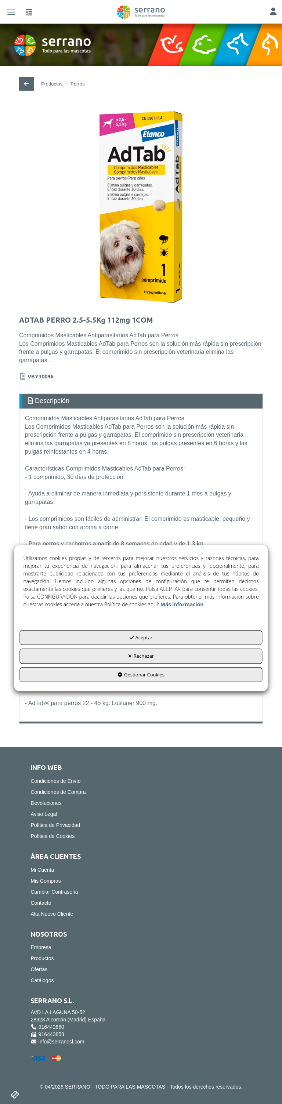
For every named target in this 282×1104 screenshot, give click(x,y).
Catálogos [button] (42, 980)
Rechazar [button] (141, 656)
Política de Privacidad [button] (55, 825)
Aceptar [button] (141, 637)
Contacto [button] (40, 903)
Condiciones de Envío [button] (55, 781)
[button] (141, 12)
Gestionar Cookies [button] (141, 674)
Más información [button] (182, 604)
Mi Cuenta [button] (42, 870)
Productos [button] (42, 958)
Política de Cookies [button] (52, 836)
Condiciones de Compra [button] (58, 792)
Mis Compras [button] (45, 881)
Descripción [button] (48, 400)
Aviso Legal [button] (43, 814)
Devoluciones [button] (45, 803)
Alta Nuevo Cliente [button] (51, 914)
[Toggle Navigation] (273, 12)
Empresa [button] (40, 947)
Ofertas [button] (38, 969)
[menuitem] (140, 781)
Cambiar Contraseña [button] (54, 892)
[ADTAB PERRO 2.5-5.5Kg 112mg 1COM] (141, 207)
